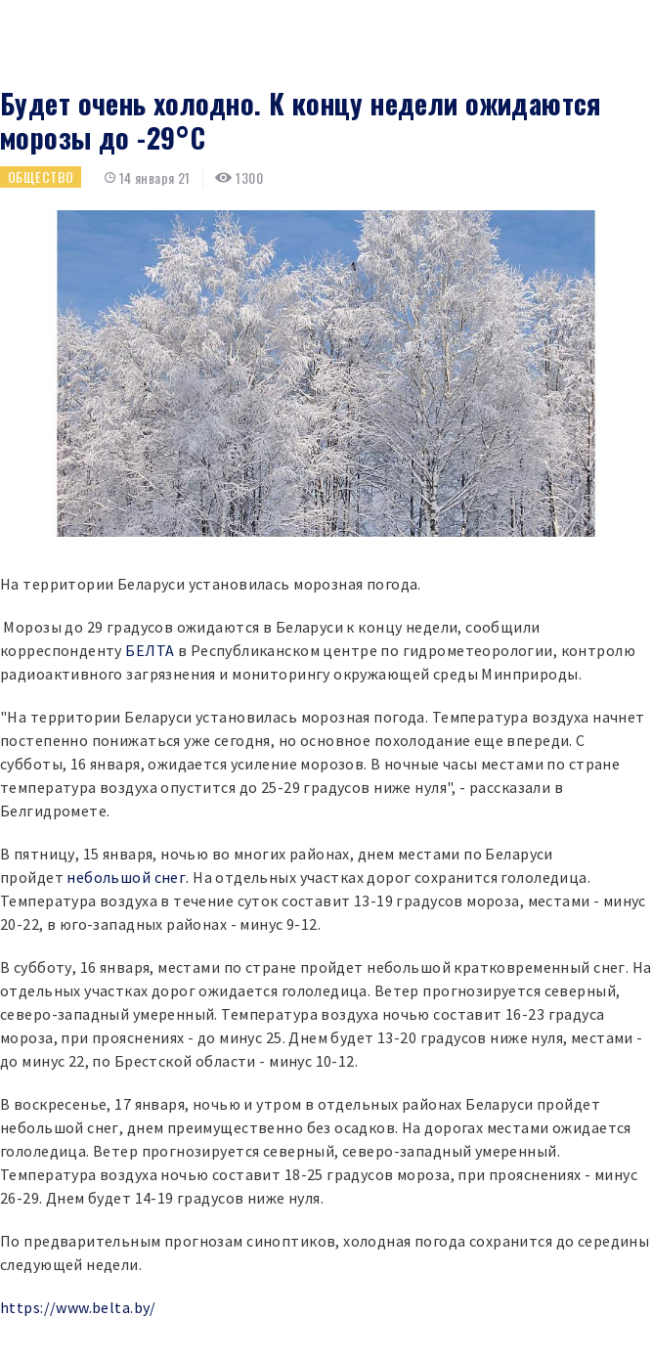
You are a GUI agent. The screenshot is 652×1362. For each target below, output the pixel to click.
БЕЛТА (149, 650)
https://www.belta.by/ (78, 1307)
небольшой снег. (127, 877)
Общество (40, 176)
